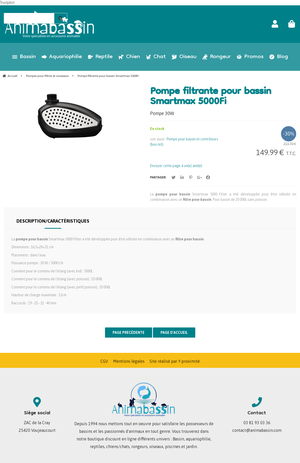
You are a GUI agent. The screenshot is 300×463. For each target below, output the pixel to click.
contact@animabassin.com (256, 430)
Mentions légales (129, 361)
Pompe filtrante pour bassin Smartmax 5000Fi (210, 97)
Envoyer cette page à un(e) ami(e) (176, 166)
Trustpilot (7, 3)
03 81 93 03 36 (256, 422)
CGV (104, 361)
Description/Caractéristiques (52, 221)
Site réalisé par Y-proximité (175, 361)
